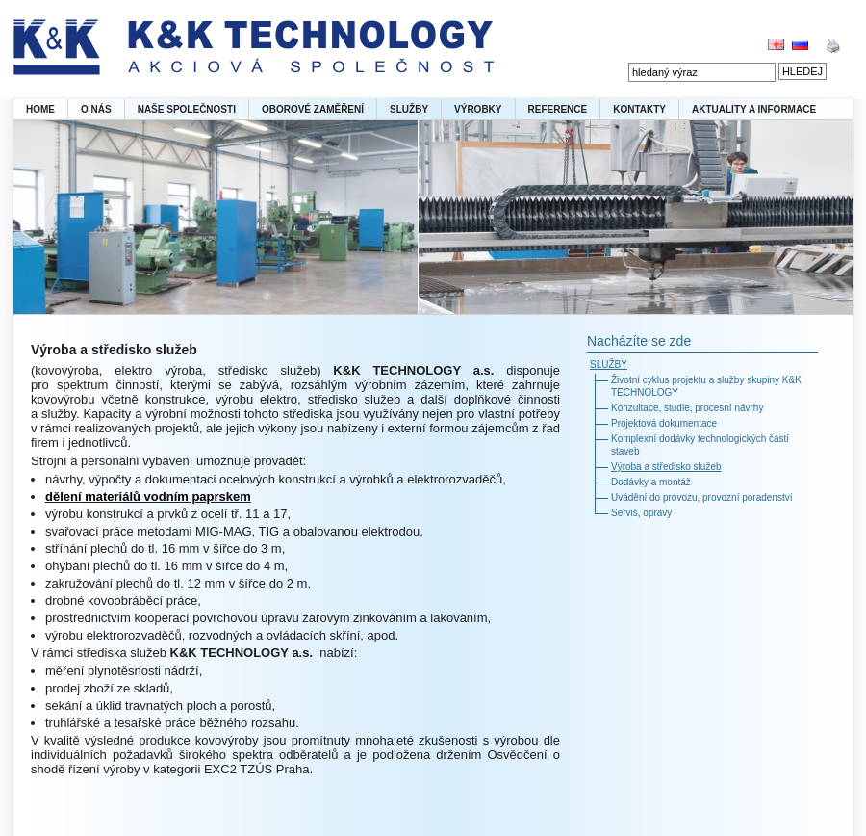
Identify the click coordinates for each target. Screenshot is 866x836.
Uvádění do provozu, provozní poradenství (701, 497)
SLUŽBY (409, 109)
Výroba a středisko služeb (666, 466)
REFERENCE (558, 109)
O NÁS (96, 109)
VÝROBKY (477, 109)
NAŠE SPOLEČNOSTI (187, 109)
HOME (40, 109)
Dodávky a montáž (651, 482)
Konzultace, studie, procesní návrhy (687, 408)
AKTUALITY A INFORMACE (754, 109)
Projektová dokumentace (664, 423)
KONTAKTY (639, 109)
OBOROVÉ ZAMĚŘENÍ (313, 109)
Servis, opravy (641, 513)
